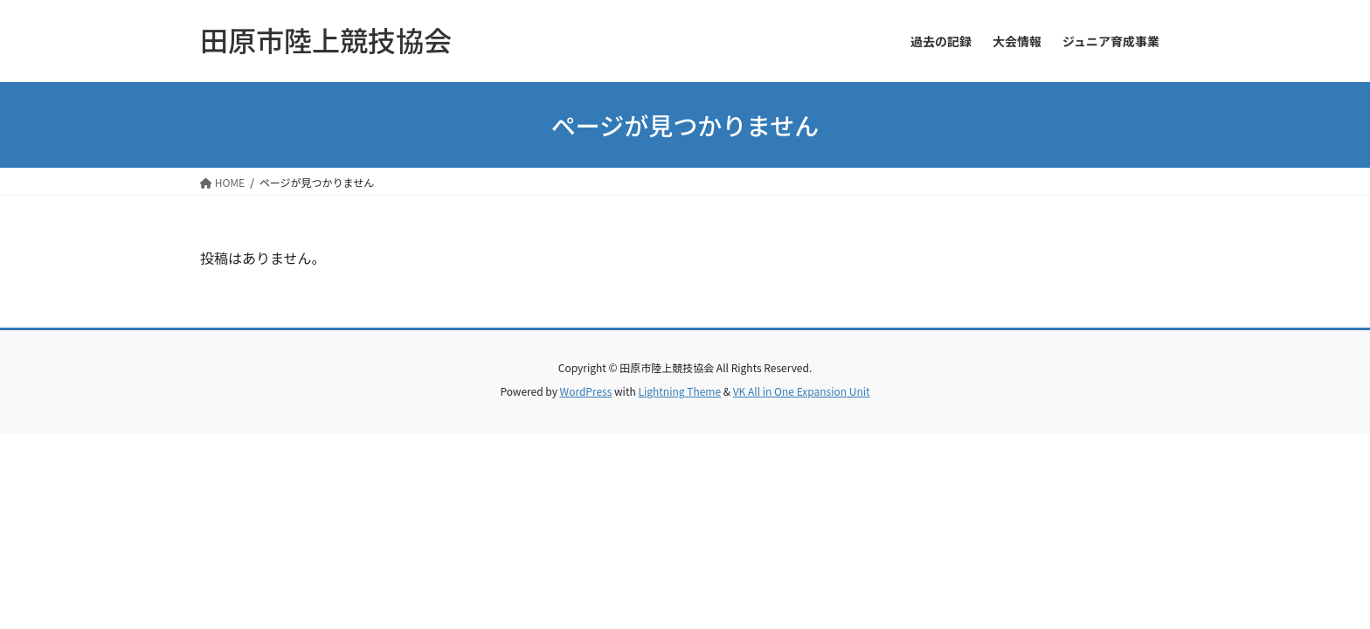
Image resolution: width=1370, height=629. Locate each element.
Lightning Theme (679, 391)
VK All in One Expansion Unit (801, 391)
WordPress (586, 391)
